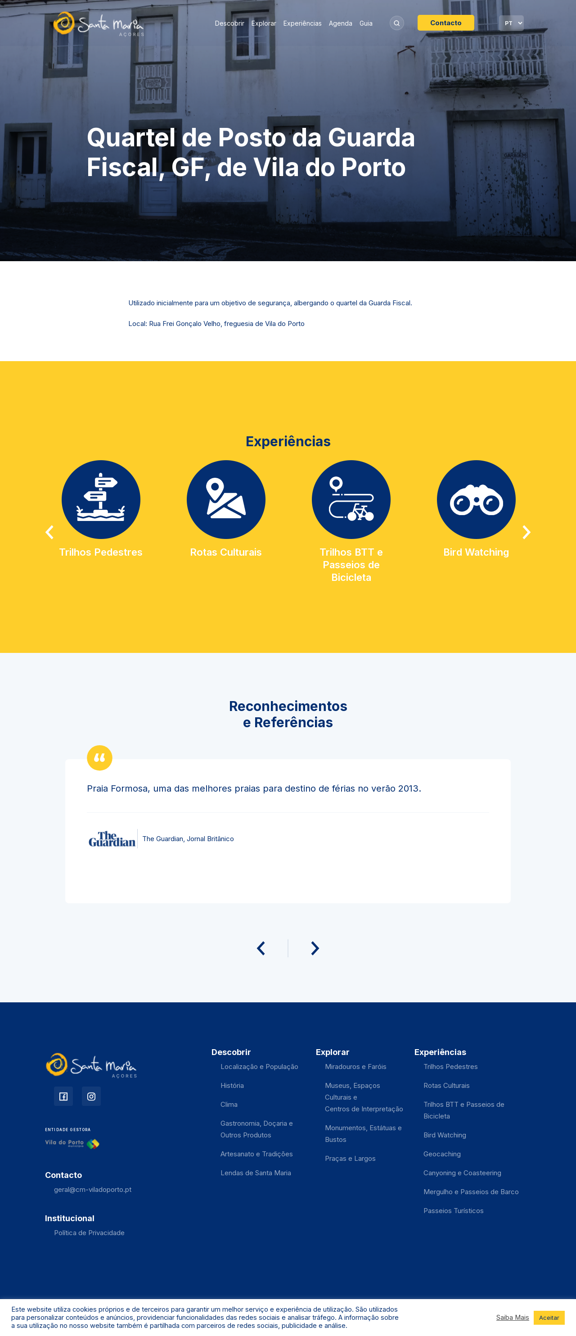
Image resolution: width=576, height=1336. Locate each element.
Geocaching (442, 1154)
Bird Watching (444, 1135)
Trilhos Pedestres (450, 1066)
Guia (366, 23)
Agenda (340, 23)
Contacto (446, 22)
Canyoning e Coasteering (462, 1172)
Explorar (264, 23)
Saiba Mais (512, 1317)
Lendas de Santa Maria (255, 1172)
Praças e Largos (350, 1158)
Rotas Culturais (446, 1085)
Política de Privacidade (89, 1232)
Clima (229, 1104)
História (232, 1085)
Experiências (303, 23)
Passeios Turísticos (453, 1210)
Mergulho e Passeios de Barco (471, 1191)
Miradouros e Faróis (356, 1066)
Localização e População (259, 1066)
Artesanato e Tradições (256, 1154)
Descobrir (229, 23)
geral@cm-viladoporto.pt (92, 1189)
